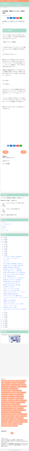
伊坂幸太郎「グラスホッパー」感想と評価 (12, 269)
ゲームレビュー (4, 394)
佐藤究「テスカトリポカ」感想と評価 (11, 290)
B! (14, 17)
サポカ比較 (8, 0)
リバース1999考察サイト (6, 224)
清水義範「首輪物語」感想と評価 (10, 293)
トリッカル (14, 406)
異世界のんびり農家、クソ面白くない (9, 200)
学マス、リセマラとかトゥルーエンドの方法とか (13, 277)
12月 (5, 242)
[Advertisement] (14, 126)
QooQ (16, 450)
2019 (4, 327)
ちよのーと (3, 0)
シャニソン (3, 398)
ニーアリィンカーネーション (6, 408)
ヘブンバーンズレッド (21, 414)
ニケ (14, 408)
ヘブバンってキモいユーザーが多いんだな (15, 203)
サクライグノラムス (18, 394)
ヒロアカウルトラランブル (6, 410)
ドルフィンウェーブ (21, 406)
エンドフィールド (4, 388)
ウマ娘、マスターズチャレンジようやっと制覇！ (13, 303)
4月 (4, 312)
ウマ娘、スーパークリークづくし (10, 305)
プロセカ (13, 414)
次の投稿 (5, 152)
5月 (4, 255)
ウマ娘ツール (4, 222)
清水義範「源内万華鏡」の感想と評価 (11, 267)
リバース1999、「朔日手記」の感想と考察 (12, 256)
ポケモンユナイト (10, 416)
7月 (4, 251)
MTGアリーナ (22, 380)
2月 (4, 316)
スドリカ (15, 400)
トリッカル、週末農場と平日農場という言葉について (12, 197)
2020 (4, 325)
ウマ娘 (22, 384)
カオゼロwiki (14, 0)
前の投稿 (24, 152)
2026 (4, 237)
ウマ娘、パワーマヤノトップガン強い (11, 288)
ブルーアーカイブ (4, 412)
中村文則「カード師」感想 (9, 302)
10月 (5, 246)
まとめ (17, 416)
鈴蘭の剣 (14, 425)
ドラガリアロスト (15, 404)
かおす (13, 392)
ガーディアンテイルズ (5, 392)
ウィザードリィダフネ (15, 384)
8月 (4, 249)
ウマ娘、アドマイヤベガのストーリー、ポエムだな (14, 292)
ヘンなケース (6, 261)
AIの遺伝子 (3, 380)
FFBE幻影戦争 (10, 380)
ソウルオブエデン (4, 402)
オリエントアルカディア (16, 390)
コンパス (10, 394)
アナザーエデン (20, 382)
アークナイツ (7, 382)
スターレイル (3, 400)
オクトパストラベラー (5, 390)
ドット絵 (8, 404)
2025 (4, 239)
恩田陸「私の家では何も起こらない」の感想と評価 (14, 272)
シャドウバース (11, 396)
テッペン (3, 404)
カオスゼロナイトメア (20, 392)
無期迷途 (8, 425)
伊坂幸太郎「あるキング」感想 (9, 307)
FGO (17, 380)
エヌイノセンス (12, 386)
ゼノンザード (22, 400)
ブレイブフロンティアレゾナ (15, 412)
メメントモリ (22, 416)
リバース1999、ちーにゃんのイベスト (11, 258)
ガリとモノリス (4, 3)
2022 (4, 321)
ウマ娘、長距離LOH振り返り (9, 276)
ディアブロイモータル (20, 402)
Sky (2, 382)
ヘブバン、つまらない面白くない (13, 208)
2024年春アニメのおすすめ (9, 286)
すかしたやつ (6, 260)
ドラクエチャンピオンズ (5, 406)
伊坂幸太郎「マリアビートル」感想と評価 (12, 279)
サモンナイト (3, 396)
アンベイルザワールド (5, 384)
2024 (4, 241)
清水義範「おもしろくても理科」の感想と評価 (13, 265)
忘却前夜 (3, 425)
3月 (4, 314)
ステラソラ (10, 400)
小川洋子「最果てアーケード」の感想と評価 (12, 270)
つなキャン (12, 402)
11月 (5, 244)
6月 (4, 253)
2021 (4, 323)
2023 (4, 320)
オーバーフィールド (13, 388)
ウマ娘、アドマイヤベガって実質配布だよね (12, 295)
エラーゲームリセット (21, 386)
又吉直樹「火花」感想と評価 (9, 300)
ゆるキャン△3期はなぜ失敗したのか (9, 214)
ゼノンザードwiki (4, 230)
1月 (4, 317)
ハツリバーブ (19, 408)
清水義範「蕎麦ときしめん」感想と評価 (11, 281)
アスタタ (13, 382)
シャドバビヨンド (19, 396)
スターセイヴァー (19, 398)
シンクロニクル (10, 398)
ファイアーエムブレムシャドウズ (18, 410)
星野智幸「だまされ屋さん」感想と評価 (11, 285)
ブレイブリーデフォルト (5, 414)
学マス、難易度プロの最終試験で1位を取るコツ (13, 263)
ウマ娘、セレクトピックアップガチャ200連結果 (13, 274)
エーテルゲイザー (4, 386)
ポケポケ (3, 416)
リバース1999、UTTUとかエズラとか (11, 283)
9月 (4, 248)
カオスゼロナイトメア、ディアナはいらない (10, 334)
